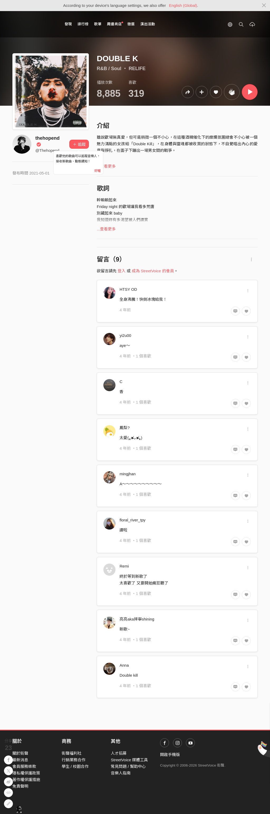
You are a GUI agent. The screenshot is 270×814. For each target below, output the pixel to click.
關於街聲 (20, 753)
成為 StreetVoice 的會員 (153, 271)
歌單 (98, 24)
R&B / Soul (109, 68)
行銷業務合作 (73, 760)
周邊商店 (115, 24)
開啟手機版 (170, 754)
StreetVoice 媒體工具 (129, 760)
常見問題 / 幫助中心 (128, 766)
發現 (68, 24)
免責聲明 (20, 786)
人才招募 (119, 753)
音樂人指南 (121, 773)
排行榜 (83, 24)
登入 (122, 271)
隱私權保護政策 (26, 773)
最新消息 (20, 760)
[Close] (264, 5)
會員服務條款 (24, 766)
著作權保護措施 (26, 779)
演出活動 (147, 24)
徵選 (131, 24)
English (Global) (183, 5)
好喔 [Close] (97, 171)
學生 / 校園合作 (75, 766)
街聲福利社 (71, 753)
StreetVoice (34, 24)
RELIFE (137, 68)
